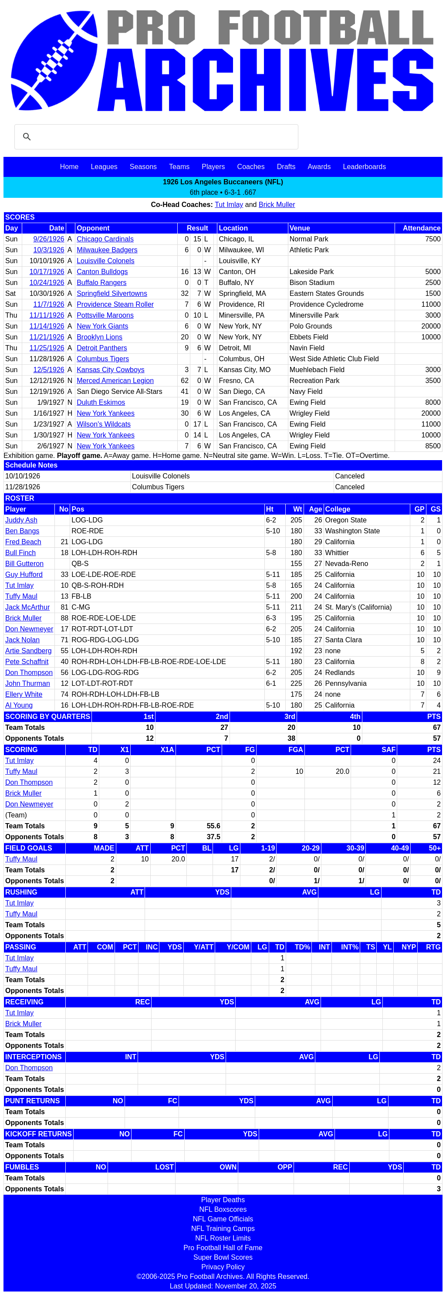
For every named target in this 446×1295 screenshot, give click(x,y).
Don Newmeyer (29, 629)
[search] (155, 137)
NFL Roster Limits (222, 1238)
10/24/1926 (47, 282)
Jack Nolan (22, 640)
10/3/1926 (49, 250)
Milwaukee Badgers (107, 250)
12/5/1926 (49, 369)
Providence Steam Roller (115, 304)
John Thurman (27, 683)
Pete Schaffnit (26, 661)
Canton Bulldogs (102, 271)
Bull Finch (20, 552)
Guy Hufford (24, 574)
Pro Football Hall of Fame (222, 1247)
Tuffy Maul (21, 596)
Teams (179, 166)
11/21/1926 (47, 337)
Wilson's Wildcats (104, 424)
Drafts (286, 166)
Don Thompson (29, 672)
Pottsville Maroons (105, 315)
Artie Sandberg (28, 650)
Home (69, 166)
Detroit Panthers (102, 348)
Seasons (143, 166)
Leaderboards (364, 166)
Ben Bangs (22, 531)
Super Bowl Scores (223, 1257)
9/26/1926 (49, 239)
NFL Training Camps (223, 1228)
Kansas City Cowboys (111, 369)
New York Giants (102, 326)
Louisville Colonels (106, 260)
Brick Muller (277, 204)
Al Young (19, 705)
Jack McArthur (27, 607)
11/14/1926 (47, 326)
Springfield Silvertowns (112, 293)
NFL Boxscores (223, 1209)
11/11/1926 (47, 315)
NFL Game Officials (223, 1219)
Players (213, 166)
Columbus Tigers (103, 359)
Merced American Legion (115, 380)
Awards (319, 166)
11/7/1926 (49, 304)
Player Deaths (223, 1199)
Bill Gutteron (24, 563)
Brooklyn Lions (99, 337)
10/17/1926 (47, 271)
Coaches (251, 166)
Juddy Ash (21, 520)
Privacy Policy (223, 1267)
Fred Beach (23, 542)
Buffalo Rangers (101, 282)
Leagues (104, 166)
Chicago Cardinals (105, 239)
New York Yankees (106, 413)
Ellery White (23, 694)
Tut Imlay (229, 204)
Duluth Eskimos (101, 402)
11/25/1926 (47, 348)
